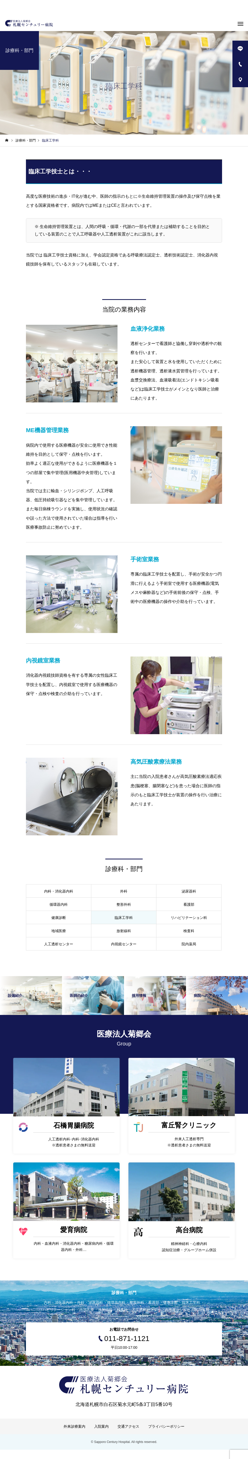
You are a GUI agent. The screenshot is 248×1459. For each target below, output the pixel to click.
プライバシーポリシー (166, 1436)
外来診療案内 (74, 1436)
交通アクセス (128, 1436)
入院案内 (101, 1436)
